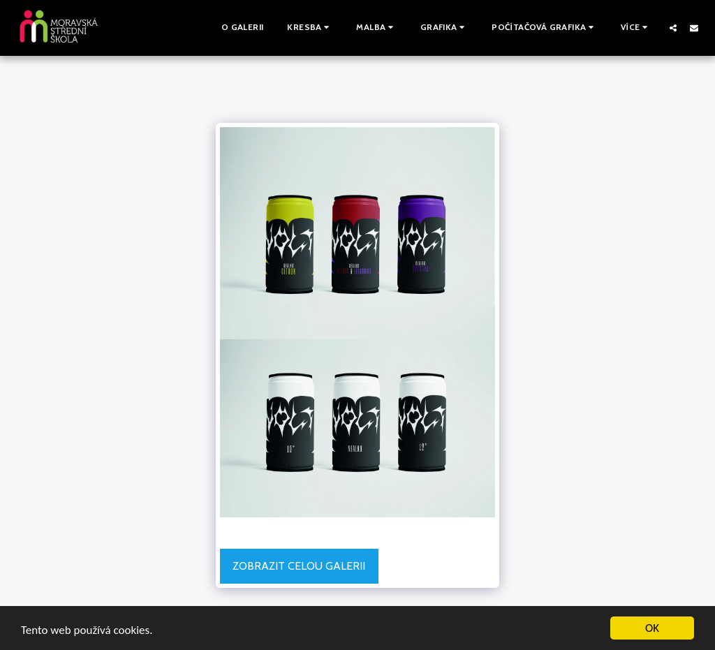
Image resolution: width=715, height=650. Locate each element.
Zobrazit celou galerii (299, 566)
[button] (310, 28)
